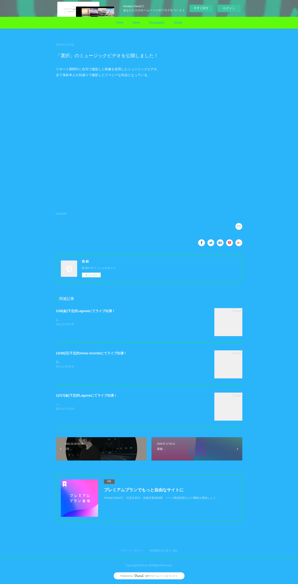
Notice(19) (61, 213)
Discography (156, 22)
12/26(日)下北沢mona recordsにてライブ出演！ (91, 353)
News (136, 22)
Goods (178, 22)
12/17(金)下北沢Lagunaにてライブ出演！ (86, 395)
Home (119, 22)
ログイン (229, 8)
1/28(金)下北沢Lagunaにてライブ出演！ (85, 311)
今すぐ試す (201, 8)
